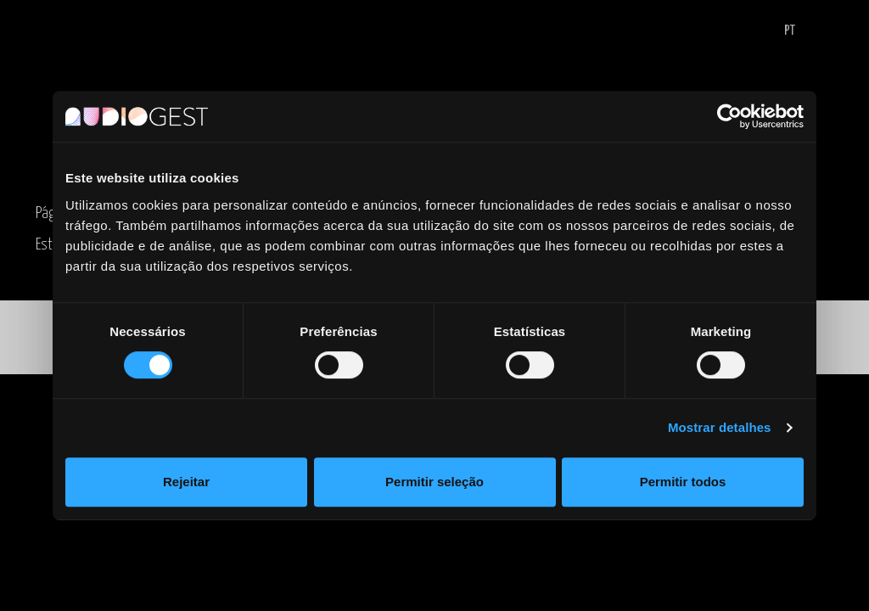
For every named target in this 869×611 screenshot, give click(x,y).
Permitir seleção (434, 481)
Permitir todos (683, 481)
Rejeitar (186, 481)
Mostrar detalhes (719, 427)
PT (789, 31)
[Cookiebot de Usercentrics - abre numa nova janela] (729, 116)
